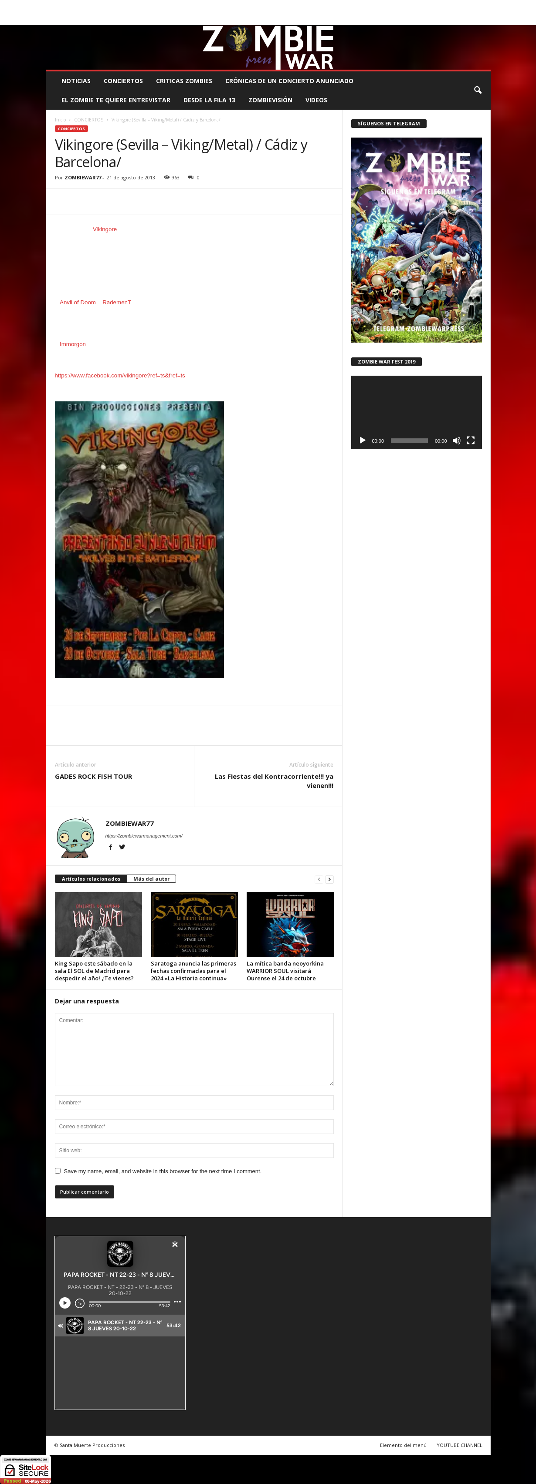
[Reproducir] (362, 440)
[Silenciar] (456, 440)
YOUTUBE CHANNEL (459, 1445)
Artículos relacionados (91, 878)
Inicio (60, 120)
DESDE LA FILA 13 (209, 100)
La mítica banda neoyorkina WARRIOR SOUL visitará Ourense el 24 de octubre (285, 970)
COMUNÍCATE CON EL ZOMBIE (277, 6)
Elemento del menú (403, 1445)
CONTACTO (377, 6)
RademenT (116, 302)
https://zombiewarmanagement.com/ (144, 835)
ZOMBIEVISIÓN (270, 100)
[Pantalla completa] (470, 440)
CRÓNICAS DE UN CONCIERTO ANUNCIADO (289, 81)
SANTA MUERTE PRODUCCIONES (193, 6)
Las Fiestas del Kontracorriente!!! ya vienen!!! (274, 781)
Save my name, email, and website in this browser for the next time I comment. (163, 1171)
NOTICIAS (76, 81)
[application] (416, 412)
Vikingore (105, 229)
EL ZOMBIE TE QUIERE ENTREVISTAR (115, 100)
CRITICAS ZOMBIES (184, 81)
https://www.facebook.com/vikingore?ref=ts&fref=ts (120, 375)
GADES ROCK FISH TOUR (93, 776)
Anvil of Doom (78, 302)
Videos (316, 100)
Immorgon (73, 344)
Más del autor (151, 878)
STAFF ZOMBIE (338, 6)
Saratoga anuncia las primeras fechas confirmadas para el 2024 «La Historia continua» (193, 970)
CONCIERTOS (123, 81)
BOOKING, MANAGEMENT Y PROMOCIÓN (96, 6)
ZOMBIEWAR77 (82, 177)
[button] (477, 90)
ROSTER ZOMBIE (419, 6)
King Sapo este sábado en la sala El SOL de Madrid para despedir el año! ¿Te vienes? (94, 970)
